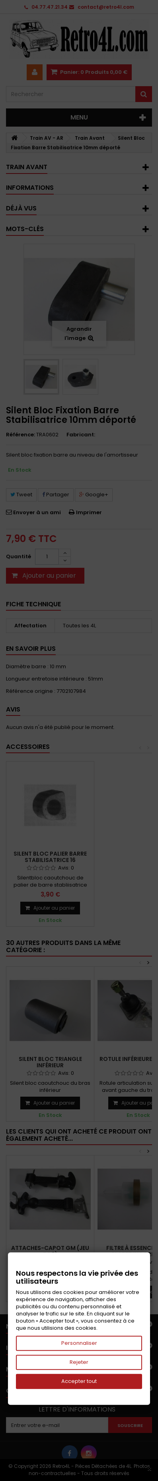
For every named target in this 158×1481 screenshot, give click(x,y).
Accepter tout (79, 1381)
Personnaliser (79, 1343)
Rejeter (79, 1362)
